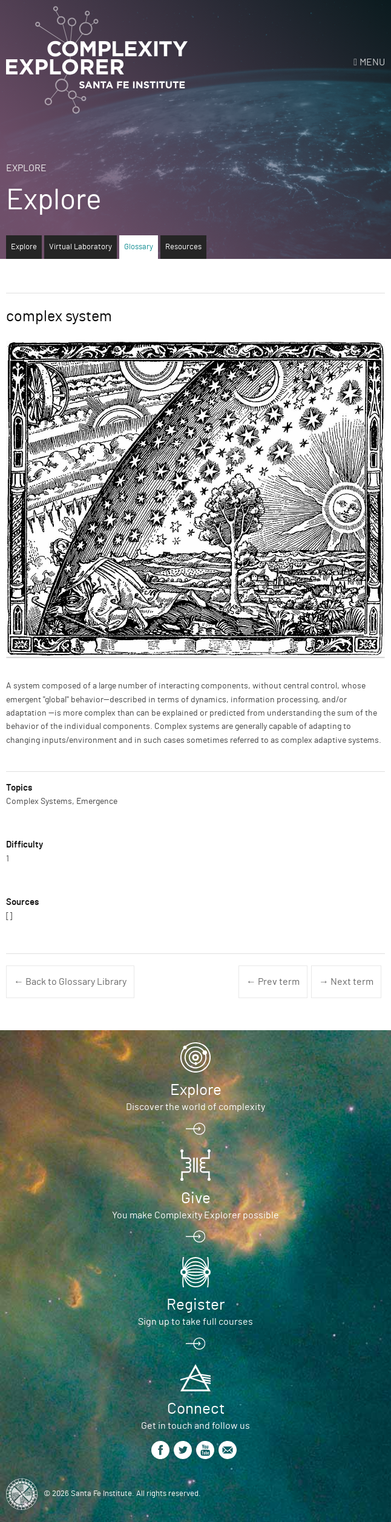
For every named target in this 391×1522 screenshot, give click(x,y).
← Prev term (273, 982)
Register (195, 1305)
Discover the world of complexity (195, 1107)
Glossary (138, 247)
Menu (372, 62)
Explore (26, 168)
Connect (196, 1409)
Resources (183, 247)
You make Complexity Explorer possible (195, 1215)
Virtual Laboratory (80, 247)
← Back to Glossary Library (70, 982)
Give (196, 1198)
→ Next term (346, 982)
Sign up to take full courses (195, 1322)
